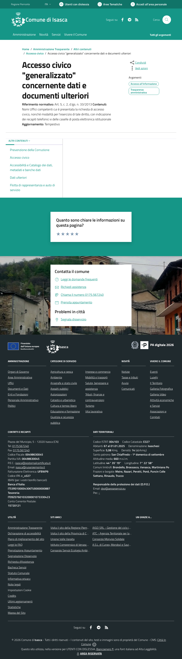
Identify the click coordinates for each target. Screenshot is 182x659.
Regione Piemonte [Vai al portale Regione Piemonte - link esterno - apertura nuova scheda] (20, 4)
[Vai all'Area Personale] (148, 4)
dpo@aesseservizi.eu (113, 488)
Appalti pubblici (59, 389)
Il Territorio (156, 383)
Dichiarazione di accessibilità (24, 533)
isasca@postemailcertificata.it (33, 463)
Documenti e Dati (18, 389)
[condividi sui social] (138, 62)
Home (25, 49)
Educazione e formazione (65, 411)
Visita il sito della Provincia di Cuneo (71, 533)
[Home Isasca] (41, 19)
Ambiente (56, 377)
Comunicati (128, 389)
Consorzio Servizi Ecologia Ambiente (71, 550)
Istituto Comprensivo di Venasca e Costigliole (76, 545)
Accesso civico (35, 53)
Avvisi (125, 383)
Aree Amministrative (20, 377)
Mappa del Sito (16, 613)
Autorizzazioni (58, 394)
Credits (12, 596)
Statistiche (14, 607)
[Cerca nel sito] (166, 19)
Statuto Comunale (19, 573)
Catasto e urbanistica (62, 400)
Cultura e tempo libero (63, 406)
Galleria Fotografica (161, 389)
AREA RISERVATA (89, 653)
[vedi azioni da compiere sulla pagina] (139, 68)
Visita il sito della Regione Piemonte (71, 528)
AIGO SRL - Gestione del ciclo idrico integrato (119, 528)
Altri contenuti (82, 49)
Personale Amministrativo (23, 400)
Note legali (14, 584)
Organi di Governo (18, 372)
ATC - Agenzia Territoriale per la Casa (114, 533)
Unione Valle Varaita (62, 539)
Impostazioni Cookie (19, 590)
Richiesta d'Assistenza (21, 562)
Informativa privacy (19, 579)
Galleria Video (158, 394)
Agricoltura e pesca (61, 372)
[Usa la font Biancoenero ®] (74, 4)
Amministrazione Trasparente (51, 49)
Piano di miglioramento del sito (26, 539)
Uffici (11, 383)
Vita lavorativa (93, 411)
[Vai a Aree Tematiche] (109, 4)
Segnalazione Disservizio (22, 556)
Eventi (154, 372)
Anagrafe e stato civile (63, 383)
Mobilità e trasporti (96, 377)
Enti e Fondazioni (18, 394)
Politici (11, 406)
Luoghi (154, 377)
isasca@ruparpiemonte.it (30, 467)
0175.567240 (20, 446)
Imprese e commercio (97, 372)
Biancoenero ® (105, 649)
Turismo (89, 406)
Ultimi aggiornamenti (20, 601)
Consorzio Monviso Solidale (108, 539)
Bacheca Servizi (17, 567)
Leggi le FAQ (15, 545)
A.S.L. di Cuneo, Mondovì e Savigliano (114, 545)
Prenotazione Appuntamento (25, 550)
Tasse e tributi (130, 377)
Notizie (126, 372)
